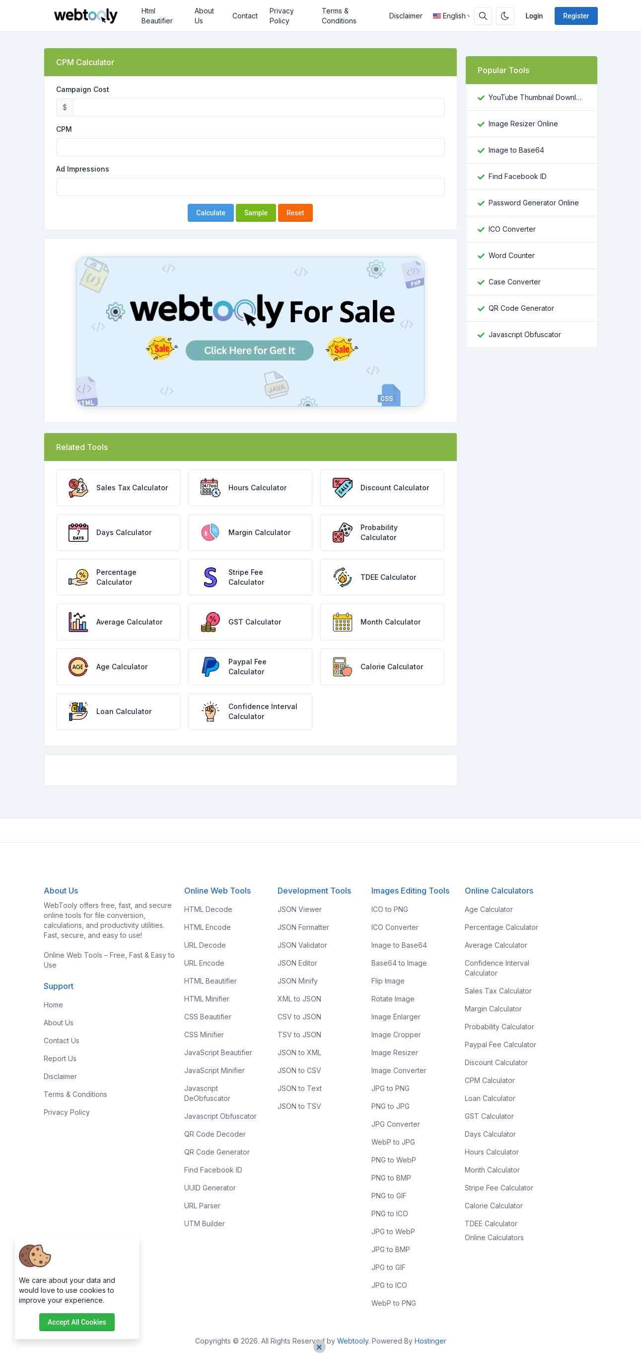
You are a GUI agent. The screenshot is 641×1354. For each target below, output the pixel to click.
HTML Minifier (206, 998)
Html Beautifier (157, 15)
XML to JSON (299, 998)
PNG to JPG (390, 1106)
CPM (64, 129)
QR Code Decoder (215, 1134)
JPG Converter (395, 1124)
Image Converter (399, 1070)
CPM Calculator (490, 1080)
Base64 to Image (399, 963)
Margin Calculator (493, 1008)
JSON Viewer (300, 909)
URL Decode (205, 945)
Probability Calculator (499, 1026)
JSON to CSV (299, 1070)
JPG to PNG (390, 1088)
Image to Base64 (516, 150)
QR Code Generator (521, 308)
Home (53, 1004)
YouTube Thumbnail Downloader (537, 97)
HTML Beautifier (210, 981)
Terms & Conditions (339, 15)
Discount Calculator (496, 1062)
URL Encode (204, 963)
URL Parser (202, 1205)
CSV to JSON (299, 1016)
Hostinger (430, 1341)
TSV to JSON (299, 1034)
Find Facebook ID (518, 176)
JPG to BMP (390, 1249)
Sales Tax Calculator (498, 991)
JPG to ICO (389, 1285)
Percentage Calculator (501, 927)
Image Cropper (396, 1034)
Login (534, 16)
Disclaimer (406, 15)
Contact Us (61, 1040)
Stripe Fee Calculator (499, 1187)
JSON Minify (298, 981)
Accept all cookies (77, 1322)
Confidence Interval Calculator (497, 968)
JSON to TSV (299, 1106)
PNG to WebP (393, 1160)
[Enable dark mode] (505, 16)
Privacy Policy (282, 15)
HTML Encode (207, 927)
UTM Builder (204, 1223)
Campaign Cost (82, 89)
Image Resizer (394, 1052)
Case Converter (515, 281)
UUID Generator (210, 1187)
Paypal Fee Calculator (500, 1044)
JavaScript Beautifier (218, 1052)
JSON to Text (300, 1088)
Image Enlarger (396, 1016)
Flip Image (388, 981)
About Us (204, 15)
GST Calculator (489, 1116)
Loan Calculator (490, 1098)
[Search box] (483, 16)
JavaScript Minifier (214, 1070)
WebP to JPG (393, 1142)
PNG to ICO (389, 1213)
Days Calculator (490, 1134)
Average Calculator (496, 945)
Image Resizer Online (523, 123)
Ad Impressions (82, 169)
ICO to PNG (389, 909)
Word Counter (512, 255)
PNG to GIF (389, 1195)
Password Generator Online (534, 202)
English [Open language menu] (449, 15)
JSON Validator (302, 945)
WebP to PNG (393, 1303)
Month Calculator (492, 1170)
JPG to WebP (393, 1231)
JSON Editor (297, 963)
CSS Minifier (204, 1034)
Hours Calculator (492, 1152)
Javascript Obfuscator (525, 334)
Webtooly (352, 1341)
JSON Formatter (303, 927)
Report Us (60, 1058)
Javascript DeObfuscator (207, 1093)
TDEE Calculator (491, 1223)
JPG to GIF (388, 1267)
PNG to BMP (391, 1177)
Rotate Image (393, 998)
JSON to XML (299, 1052)
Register (576, 16)
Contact (245, 15)
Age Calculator (489, 909)
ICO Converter (512, 229)
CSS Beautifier (207, 1016)
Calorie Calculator (494, 1205)
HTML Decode (208, 909)
